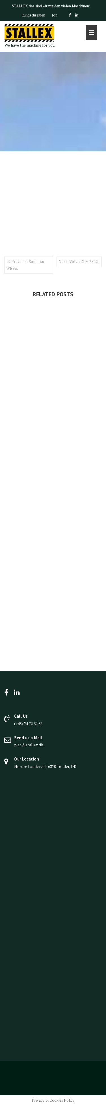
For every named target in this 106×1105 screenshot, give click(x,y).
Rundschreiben (33, 15)
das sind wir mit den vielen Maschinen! (59, 6)
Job (54, 15)
